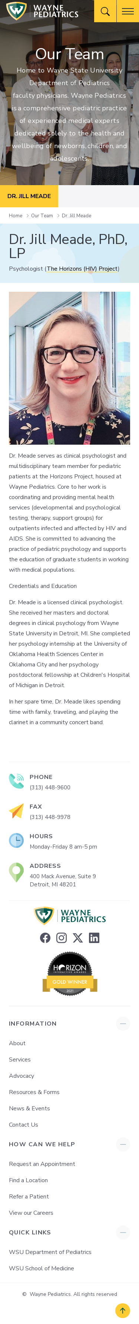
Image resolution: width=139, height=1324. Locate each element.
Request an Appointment (42, 1164)
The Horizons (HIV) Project (82, 269)
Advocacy (21, 1076)
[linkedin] (94, 938)
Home (16, 216)
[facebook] (45, 938)
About (17, 1043)
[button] (128, 11)
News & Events (29, 1108)
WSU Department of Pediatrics (50, 1252)
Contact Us (23, 1125)
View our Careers (31, 1213)
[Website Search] (105, 11)
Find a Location (28, 1180)
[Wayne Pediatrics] (42, 11)
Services (20, 1060)
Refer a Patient (29, 1197)
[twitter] (78, 938)
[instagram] (61, 938)
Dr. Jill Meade (76, 216)
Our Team (42, 216)
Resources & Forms (34, 1092)
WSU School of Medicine (41, 1268)
